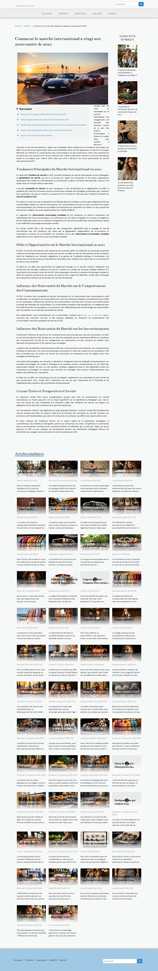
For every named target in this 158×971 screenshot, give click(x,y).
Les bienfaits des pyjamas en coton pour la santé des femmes (127, 472)
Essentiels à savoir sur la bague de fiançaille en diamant (64, 583)
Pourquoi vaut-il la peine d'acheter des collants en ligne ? (29, 804)
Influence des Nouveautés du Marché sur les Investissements (45, 130)
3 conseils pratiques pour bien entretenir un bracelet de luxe (64, 546)
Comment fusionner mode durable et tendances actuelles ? (127, 73)
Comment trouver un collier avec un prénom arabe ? (63, 804)
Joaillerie (97, 13)
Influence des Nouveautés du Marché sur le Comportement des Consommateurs (53, 125)
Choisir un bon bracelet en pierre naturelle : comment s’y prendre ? (127, 546)
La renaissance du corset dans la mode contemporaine (32, 509)
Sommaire (25, 109)
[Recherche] (126, 4)
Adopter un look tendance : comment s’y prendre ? (127, 509)
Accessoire (47, 13)
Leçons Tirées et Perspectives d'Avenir (36, 135)
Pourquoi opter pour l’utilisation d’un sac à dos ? (94, 767)
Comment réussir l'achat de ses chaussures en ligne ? (96, 843)
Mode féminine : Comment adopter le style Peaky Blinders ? (95, 620)
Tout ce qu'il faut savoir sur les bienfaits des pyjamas (128, 583)
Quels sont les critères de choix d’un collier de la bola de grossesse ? (63, 656)
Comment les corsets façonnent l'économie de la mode (127, 148)
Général (112, 13)
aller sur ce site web (92, 315)
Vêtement (63, 13)
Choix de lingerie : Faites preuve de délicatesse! (124, 767)
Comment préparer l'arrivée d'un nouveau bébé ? (31, 917)
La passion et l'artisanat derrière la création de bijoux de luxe (64, 472)
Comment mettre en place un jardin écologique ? (62, 843)
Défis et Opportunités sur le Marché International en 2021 (44, 119)
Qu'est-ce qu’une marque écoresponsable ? (95, 546)
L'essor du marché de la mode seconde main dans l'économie (64, 509)
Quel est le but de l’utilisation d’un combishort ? (124, 880)
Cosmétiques (80, 13)
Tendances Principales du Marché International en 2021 (43, 114)
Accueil (18, 26)
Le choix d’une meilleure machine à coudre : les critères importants (32, 880)
